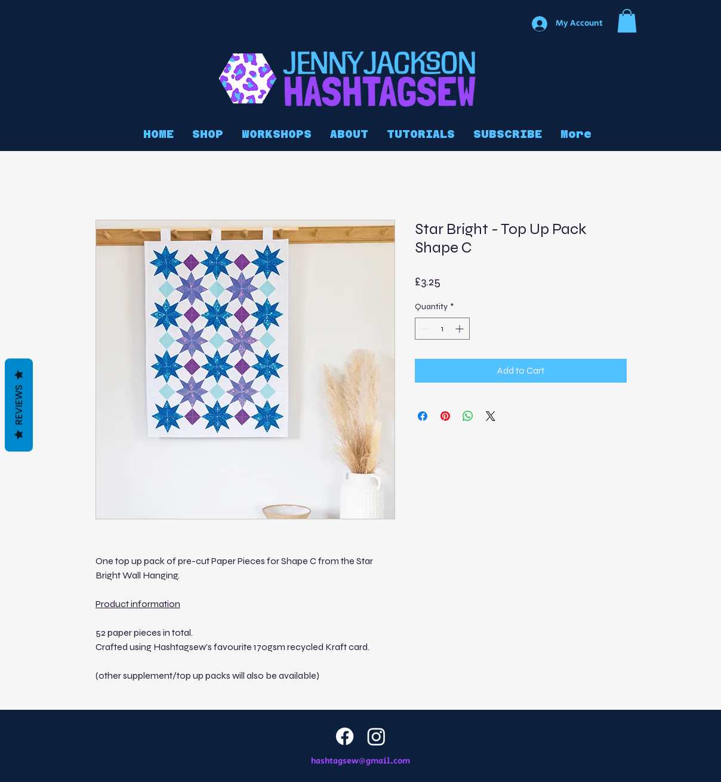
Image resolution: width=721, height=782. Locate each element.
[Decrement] (424, 328)
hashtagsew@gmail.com (360, 761)
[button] (627, 20)
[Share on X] (490, 416)
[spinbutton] (442, 328)
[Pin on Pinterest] (445, 416)
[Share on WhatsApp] (468, 416)
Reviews (19, 405)
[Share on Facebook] (422, 416)
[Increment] (460, 328)
